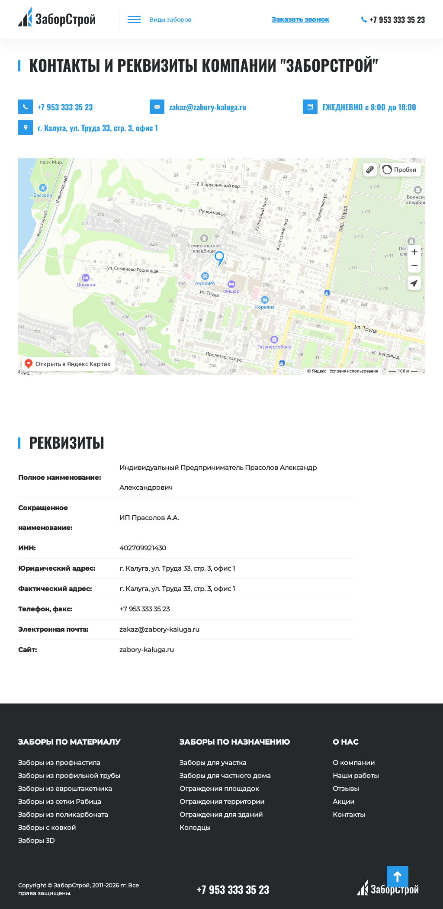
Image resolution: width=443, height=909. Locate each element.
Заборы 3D (36, 841)
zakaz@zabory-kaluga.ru (207, 107)
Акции (343, 802)
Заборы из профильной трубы (69, 776)
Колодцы (195, 828)
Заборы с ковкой (47, 828)
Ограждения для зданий (221, 815)
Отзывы (346, 789)
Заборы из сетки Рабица (59, 802)
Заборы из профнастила (59, 763)
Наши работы (356, 776)
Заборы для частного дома (225, 776)
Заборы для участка (213, 763)
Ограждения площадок (219, 789)
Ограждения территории (222, 802)
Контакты (349, 815)
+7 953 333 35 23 (393, 19)
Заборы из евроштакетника (65, 789)
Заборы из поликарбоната (63, 815)
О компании (354, 763)
